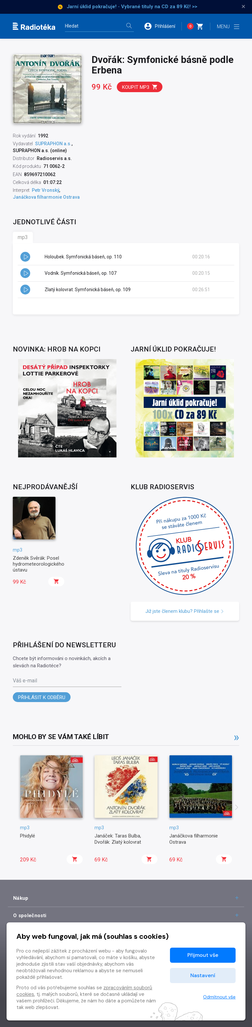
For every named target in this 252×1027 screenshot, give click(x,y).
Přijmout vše (202, 955)
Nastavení (202, 975)
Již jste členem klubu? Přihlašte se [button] (184, 611)
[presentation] (236, 808)
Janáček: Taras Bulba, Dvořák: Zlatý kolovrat (117, 839)
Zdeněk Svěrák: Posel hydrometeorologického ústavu (38, 564)
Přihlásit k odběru (41, 697)
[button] (163, 26)
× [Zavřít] (243, 6)
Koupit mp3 (140, 87)
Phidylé (27, 836)
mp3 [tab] (23, 237)
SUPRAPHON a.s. (53, 143)
